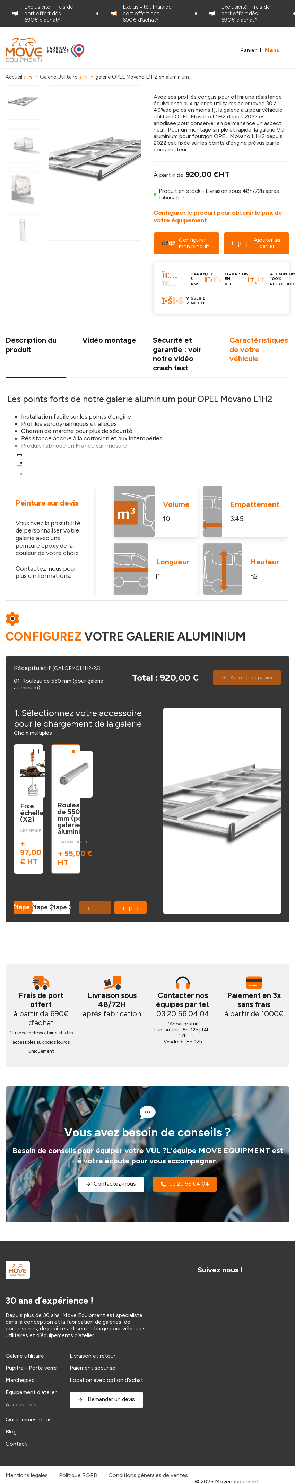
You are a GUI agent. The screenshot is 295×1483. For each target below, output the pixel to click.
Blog (11, 1431)
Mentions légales (27, 1475)
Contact (16, 1443)
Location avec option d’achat (106, 1380)
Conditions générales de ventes (148, 1475)
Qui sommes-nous (29, 1419)
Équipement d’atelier (31, 1392)
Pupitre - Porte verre (31, 1368)
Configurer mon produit (185, 243)
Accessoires (21, 1404)
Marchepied (20, 1380)
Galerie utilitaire (25, 1355)
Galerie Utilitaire (58, 77)
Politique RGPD (78, 1475)
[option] (49, 13)
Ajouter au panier (256, 242)
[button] (130, 907)
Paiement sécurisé (92, 1368)
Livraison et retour (92, 1355)
